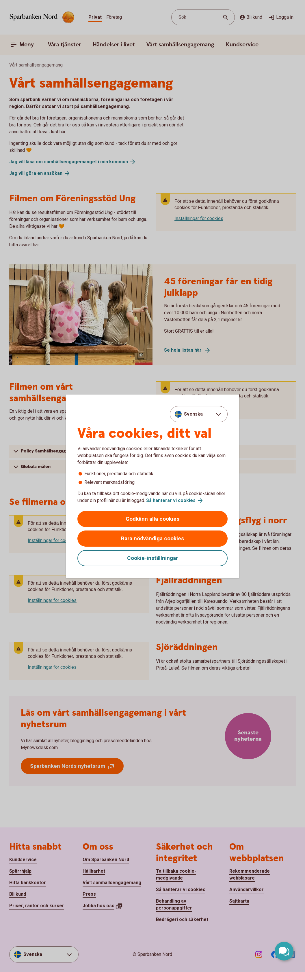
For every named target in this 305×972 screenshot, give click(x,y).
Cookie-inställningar (152, 558)
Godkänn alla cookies (152, 519)
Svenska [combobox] (193, 414)
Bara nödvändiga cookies (152, 538)
